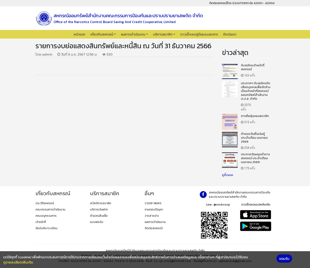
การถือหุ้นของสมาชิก (255, 115)
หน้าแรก (79, 34)
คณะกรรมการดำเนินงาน (50, 209)
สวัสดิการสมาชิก (100, 203)
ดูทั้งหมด (227, 175)
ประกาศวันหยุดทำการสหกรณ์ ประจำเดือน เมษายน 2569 (255, 158)
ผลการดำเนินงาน (133, 34)
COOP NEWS (153, 203)
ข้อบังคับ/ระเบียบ (46, 228)
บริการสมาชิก (162, 34)
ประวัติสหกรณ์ (45, 203)
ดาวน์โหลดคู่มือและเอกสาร (199, 34)
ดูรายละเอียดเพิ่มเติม (18, 262)
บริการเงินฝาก (99, 209)
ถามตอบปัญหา (154, 209)
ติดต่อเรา (229, 34)
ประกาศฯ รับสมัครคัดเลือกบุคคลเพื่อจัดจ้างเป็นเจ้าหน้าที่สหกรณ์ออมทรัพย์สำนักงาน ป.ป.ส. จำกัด (255, 91)
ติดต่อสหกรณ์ (154, 228)
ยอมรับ (284, 258)
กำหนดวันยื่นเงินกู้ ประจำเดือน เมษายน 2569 (254, 137)
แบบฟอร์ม (96, 222)
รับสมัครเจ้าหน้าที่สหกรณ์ (252, 67)
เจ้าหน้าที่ (41, 222)
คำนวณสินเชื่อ (99, 215)
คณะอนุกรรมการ (46, 215)
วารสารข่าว (152, 215)
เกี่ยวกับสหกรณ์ (101, 34)
